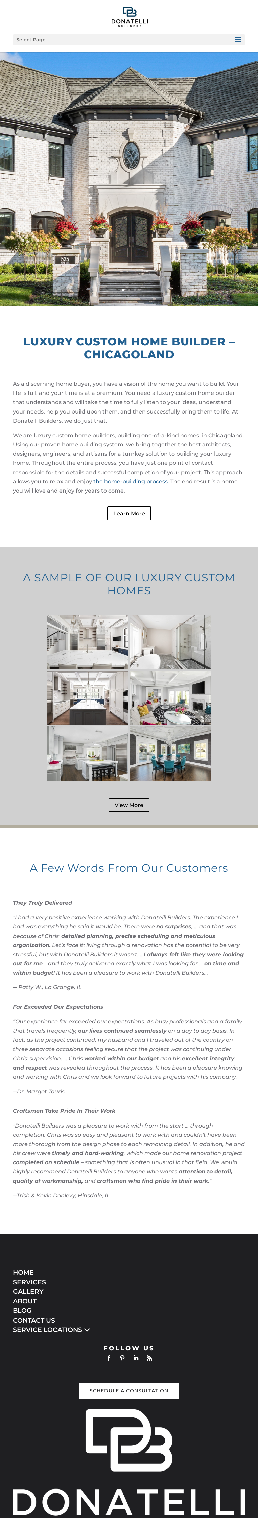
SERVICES (29, 1282)
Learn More (129, 513)
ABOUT (25, 1301)
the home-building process (130, 481)
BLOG (22, 1310)
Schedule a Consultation (129, 1391)
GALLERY (28, 1291)
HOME (23, 1272)
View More (129, 805)
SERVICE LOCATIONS (51, 1330)
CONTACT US (34, 1320)
